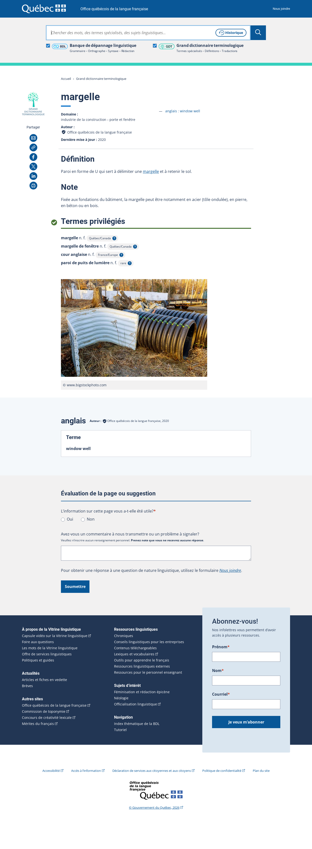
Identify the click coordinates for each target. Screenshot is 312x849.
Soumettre (75, 586)
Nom (218, 670)
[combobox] (148, 32)
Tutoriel (120, 730)
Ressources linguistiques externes (142, 666)
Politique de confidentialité (221, 770)
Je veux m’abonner (246, 722)
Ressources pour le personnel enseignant (148, 672)
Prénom (221, 647)
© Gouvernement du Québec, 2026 (154, 807)
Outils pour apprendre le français (141, 660)
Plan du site (261, 770)
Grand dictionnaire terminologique (101, 78)
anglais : (182, 111)
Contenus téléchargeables (135, 648)
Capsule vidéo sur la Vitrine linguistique (54, 636)
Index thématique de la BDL (136, 724)
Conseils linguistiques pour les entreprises (149, 642)
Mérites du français (38, 724)
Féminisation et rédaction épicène (142, 692)
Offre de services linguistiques (47, 654)
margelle (151, 171)
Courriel (221, 694)
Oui (70, 519)
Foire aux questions (38, 642)
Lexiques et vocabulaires (134, 654)
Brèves (27, 686)
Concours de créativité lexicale (47, 718)
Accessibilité (51, 770)
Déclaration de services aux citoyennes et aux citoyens (151, 770)
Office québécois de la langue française (114, 9)
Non (91, 519)
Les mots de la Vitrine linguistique (50, 648)
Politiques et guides (38, 660)
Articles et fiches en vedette (44, 680)
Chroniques (123, 636)
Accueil (66, 78)
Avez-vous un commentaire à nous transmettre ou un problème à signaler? (130, 534)
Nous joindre (281, 8)
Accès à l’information (86, 770)
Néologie (121, 698)
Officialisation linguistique (135, 704)
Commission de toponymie (43, 711)
